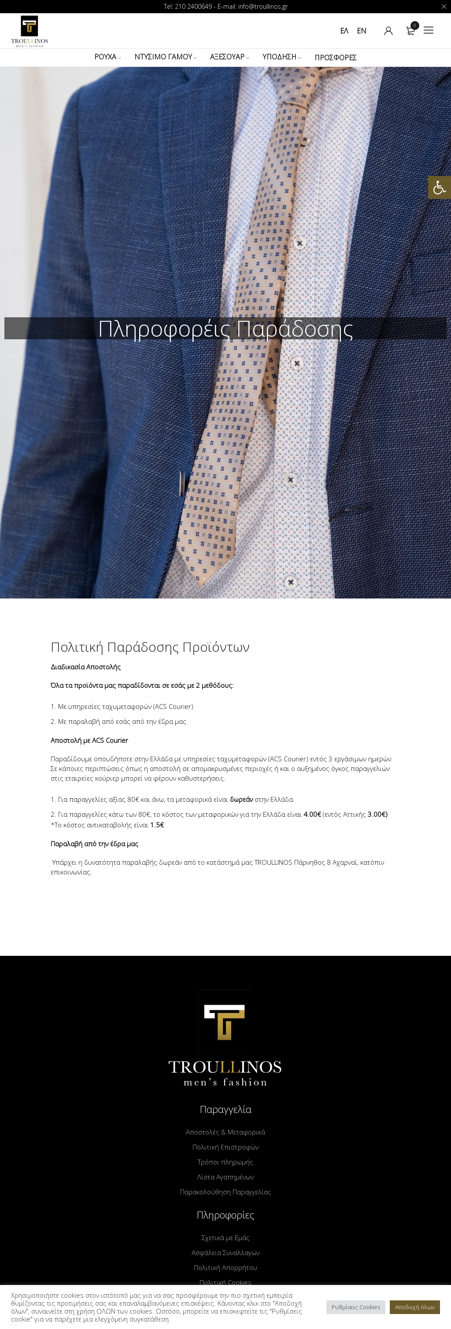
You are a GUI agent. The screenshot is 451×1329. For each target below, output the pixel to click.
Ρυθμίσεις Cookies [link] (356, 1307)
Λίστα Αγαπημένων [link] (225, 1176)
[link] (439, 187)
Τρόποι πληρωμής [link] (225, 1161)
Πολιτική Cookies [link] (225, 1282)
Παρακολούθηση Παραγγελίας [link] (225, 1191)
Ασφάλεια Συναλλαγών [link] (225, 1252)
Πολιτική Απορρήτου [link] (225, 1267)
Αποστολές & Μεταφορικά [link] (225, 1131)
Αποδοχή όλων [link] (415, 1307)
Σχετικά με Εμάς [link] (226, 1237)
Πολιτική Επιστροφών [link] (225, 1146)
